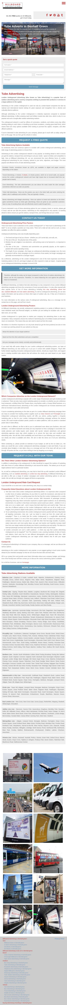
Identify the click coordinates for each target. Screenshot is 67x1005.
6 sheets (24, 175)
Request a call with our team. (33, 455)
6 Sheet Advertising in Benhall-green (15, 945)
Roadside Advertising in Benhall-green (16, 967)
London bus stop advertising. (38, 474)
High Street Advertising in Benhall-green (16, 959)
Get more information (33, 268)
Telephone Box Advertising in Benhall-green (17, 969)
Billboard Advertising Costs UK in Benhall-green (17, 951)
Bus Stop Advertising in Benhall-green (16, 963)
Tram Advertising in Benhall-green (14, 981)
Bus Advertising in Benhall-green (14, 989)
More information (33, 567)
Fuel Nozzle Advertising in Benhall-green (17, 1001)
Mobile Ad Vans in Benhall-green (14, 993)
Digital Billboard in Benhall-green (14, 971)
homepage (25, 562)
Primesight (56, 414)
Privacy (57, 939)
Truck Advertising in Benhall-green (15, 991)
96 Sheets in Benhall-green (12, 949)
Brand (4, 953)
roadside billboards (10, 292)
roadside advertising (21, 474)
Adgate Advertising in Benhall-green (15, 983)
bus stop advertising (49, 289)
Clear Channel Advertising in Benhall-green (17, 955)
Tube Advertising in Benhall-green (14, 965)
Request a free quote (33, 140)
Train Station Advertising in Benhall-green (17, 975)
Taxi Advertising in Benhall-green (14, 987)
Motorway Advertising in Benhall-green (16, 973)
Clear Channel (45, 414)
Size (4, 941)
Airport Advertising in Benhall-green (15, 977)
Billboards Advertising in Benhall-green (15, 939)
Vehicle (5, 985)
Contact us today (33, 218)
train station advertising (27, 292)
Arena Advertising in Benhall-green (15, 979)
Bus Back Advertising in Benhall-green (16, 997)
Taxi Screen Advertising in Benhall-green (16, 995)
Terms (62, 939)
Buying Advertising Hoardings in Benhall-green (17, 1003)
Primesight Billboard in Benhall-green (15, 957)
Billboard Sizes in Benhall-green (14, 943)
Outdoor (5, 961)
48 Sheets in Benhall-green (12, 947)
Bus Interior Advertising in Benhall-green (16, 999)
